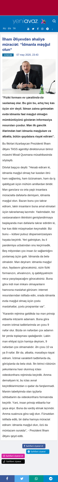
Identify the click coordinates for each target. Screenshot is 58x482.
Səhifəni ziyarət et (33, 446)
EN (9, 28)
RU (4, 28)
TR (14, 28)
